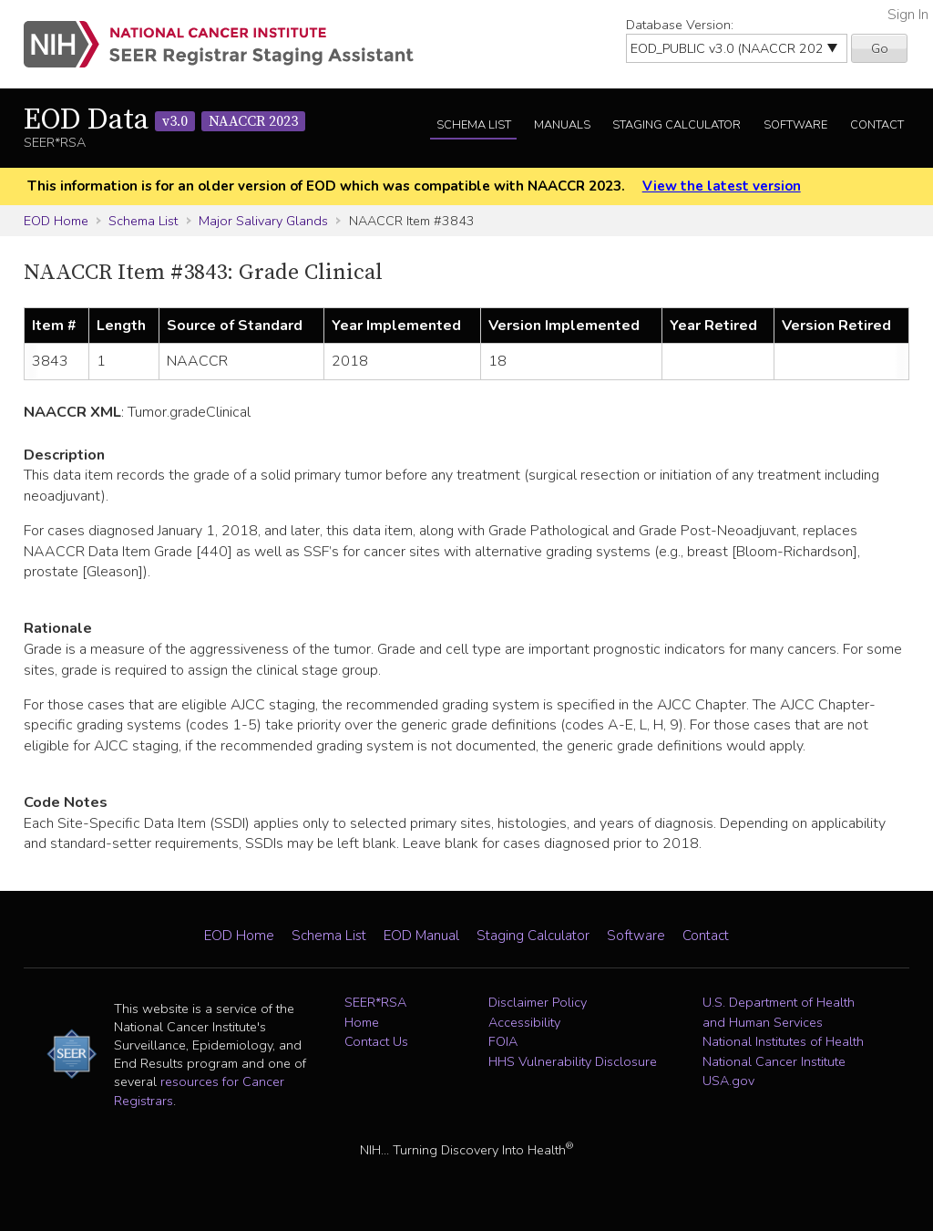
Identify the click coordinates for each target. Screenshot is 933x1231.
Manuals (562, 125)
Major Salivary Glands (263, 221)
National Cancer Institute (774, 1061)
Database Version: (679, 25)
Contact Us (376, 1041)
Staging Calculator (676, 125)
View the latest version (721, 186)
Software (795, 125)
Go (879, 48)
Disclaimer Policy (537, 1002)
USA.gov (728, 1080)
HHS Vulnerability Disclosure (572, 1061)
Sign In (907, 15)
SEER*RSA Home (375, 1012)
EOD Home (56, 221)
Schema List (473, 125)
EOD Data (164, 120)
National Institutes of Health (783, 1041)
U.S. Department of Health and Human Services (778, 1012)
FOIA (503, 1041)
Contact (877, 125)
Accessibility (524, 1022)
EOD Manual (421, 935)
